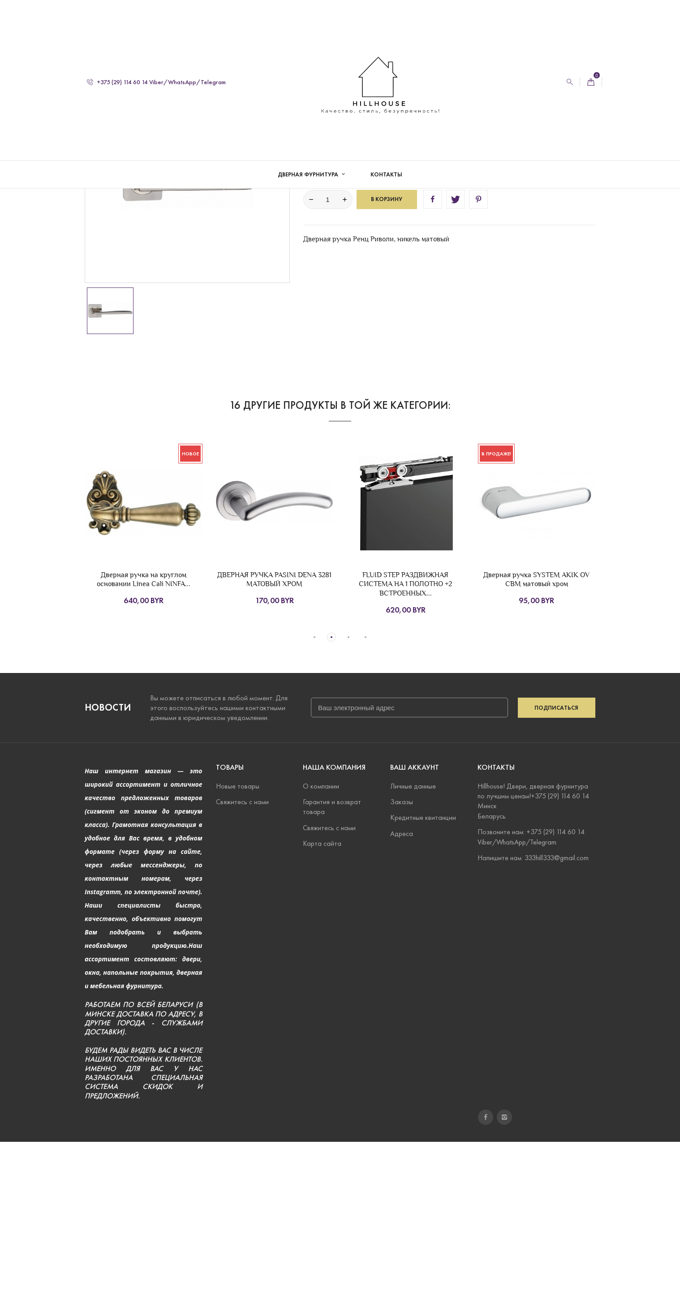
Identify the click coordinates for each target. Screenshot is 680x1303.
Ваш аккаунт (414, 928)
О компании (321, 947)
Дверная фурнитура (309, 174)
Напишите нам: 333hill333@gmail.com (533, 1019)
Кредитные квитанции (423, 978)
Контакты (386, 174)
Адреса (401, 994)
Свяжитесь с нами (242, 963)
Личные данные (413, 947)
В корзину (386, 360)
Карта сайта (322, 1004)
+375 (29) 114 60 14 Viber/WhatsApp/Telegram (156, 82)
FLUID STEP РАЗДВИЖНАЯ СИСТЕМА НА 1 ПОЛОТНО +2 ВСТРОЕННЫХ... (405, 745)
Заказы (401, 963)
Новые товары (237, 947)
